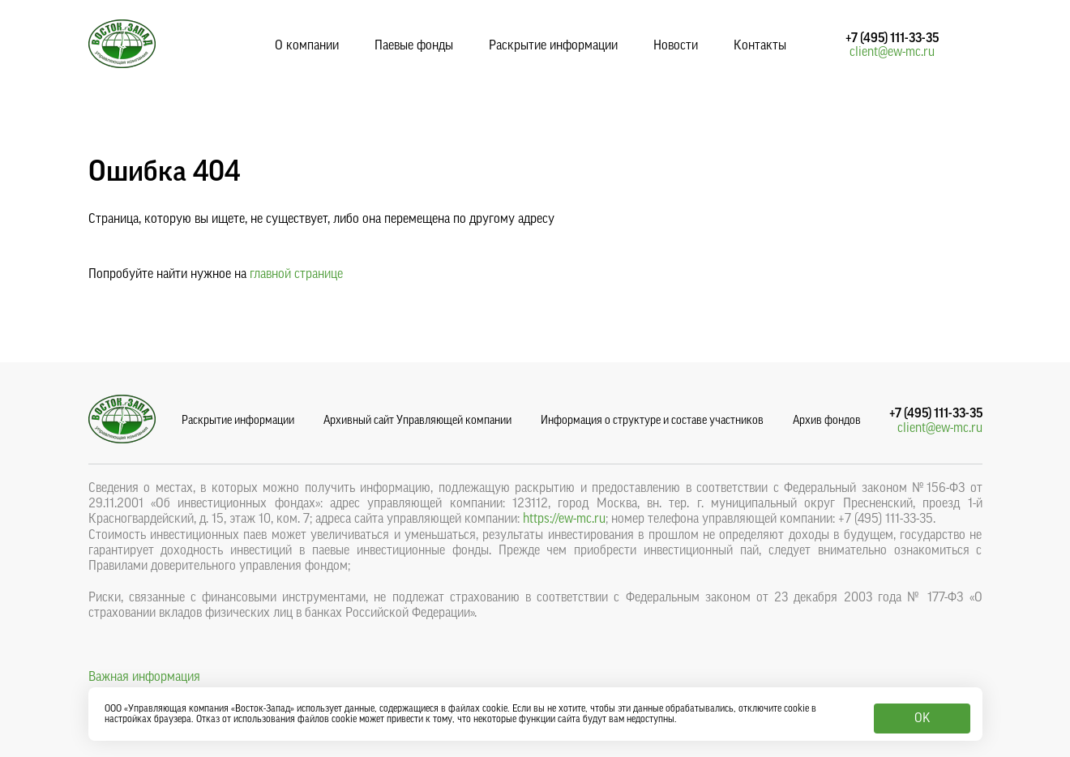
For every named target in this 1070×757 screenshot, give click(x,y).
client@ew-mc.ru (892, 51)
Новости (675, 45)
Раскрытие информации (553, 45)
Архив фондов (827, 420)
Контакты (760, 45)
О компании (307, 45)
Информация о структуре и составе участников (652, 420)
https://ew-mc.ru (564, 518)
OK (922, 718)
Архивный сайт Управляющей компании (417, 420)
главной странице (296, 273)
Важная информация (144, 676)
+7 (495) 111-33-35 (892, 38)
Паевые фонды (413, 45)
